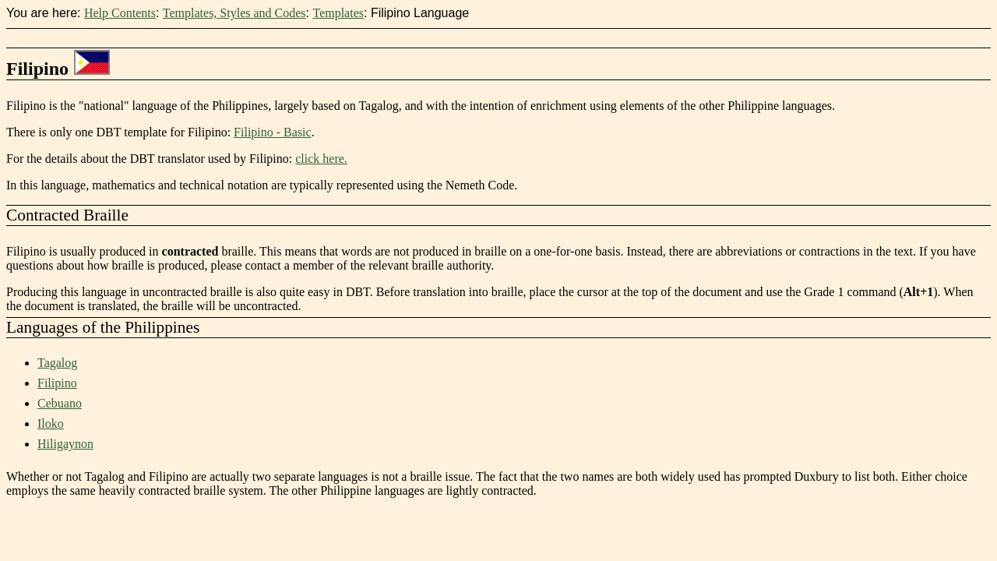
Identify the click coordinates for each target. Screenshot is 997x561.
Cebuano (59, 403)
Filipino (57, 383)
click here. (321, 158)
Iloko (50, 423)
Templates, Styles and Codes (234, 12)
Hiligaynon (65, 443)
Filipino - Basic (273, 132)
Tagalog (57, 362)
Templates (338, 12)
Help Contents (120, 12)
